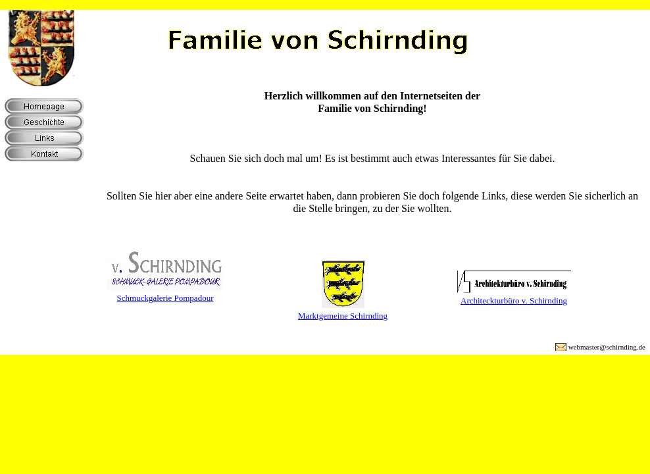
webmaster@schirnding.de (606, 347)
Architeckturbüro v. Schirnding (514, 300)
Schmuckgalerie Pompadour (165, 298)
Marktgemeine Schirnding (343, 316)
